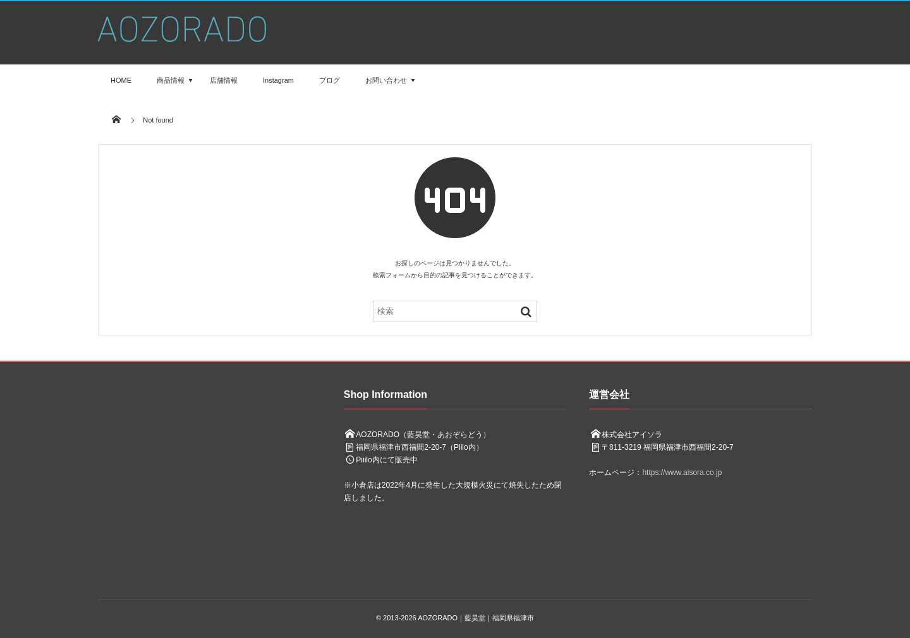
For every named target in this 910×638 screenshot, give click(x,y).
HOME (121, 80)
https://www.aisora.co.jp (682, 472)
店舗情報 (224, 80)
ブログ (329, 80)
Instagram (278, 80)
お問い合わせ (386, 80)
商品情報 (171, 80)
